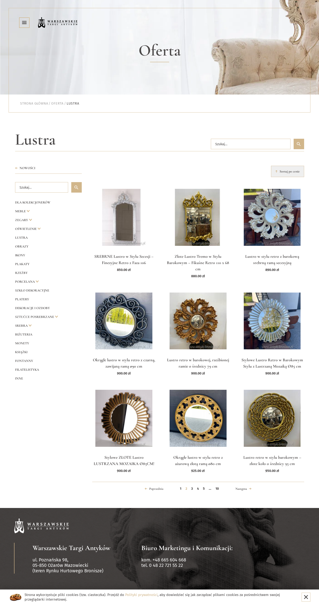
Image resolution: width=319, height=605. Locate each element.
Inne (19, 378)
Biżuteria (23, 334)
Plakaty (22, 264)
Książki (21, 352)
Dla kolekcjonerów (33, 202)
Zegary (22, 220)
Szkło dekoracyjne (32, 290)
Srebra (22, 326)
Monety (22, 343)
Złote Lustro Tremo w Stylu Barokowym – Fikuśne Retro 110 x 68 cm (198, 263)
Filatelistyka (27, 370)
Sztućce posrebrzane (35, 317)
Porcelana (25, 282)
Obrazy (22, 246)
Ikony (20, 255)
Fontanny (24, 361)
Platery (22, 299)
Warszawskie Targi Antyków (71, 548)
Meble (21, 211)
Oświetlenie (26, 229)
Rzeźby (21, 273)
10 (217, 489)
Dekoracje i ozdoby (32, 308)
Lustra (21, 238)
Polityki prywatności (141, 595)
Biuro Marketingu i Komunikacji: (187, 548)
